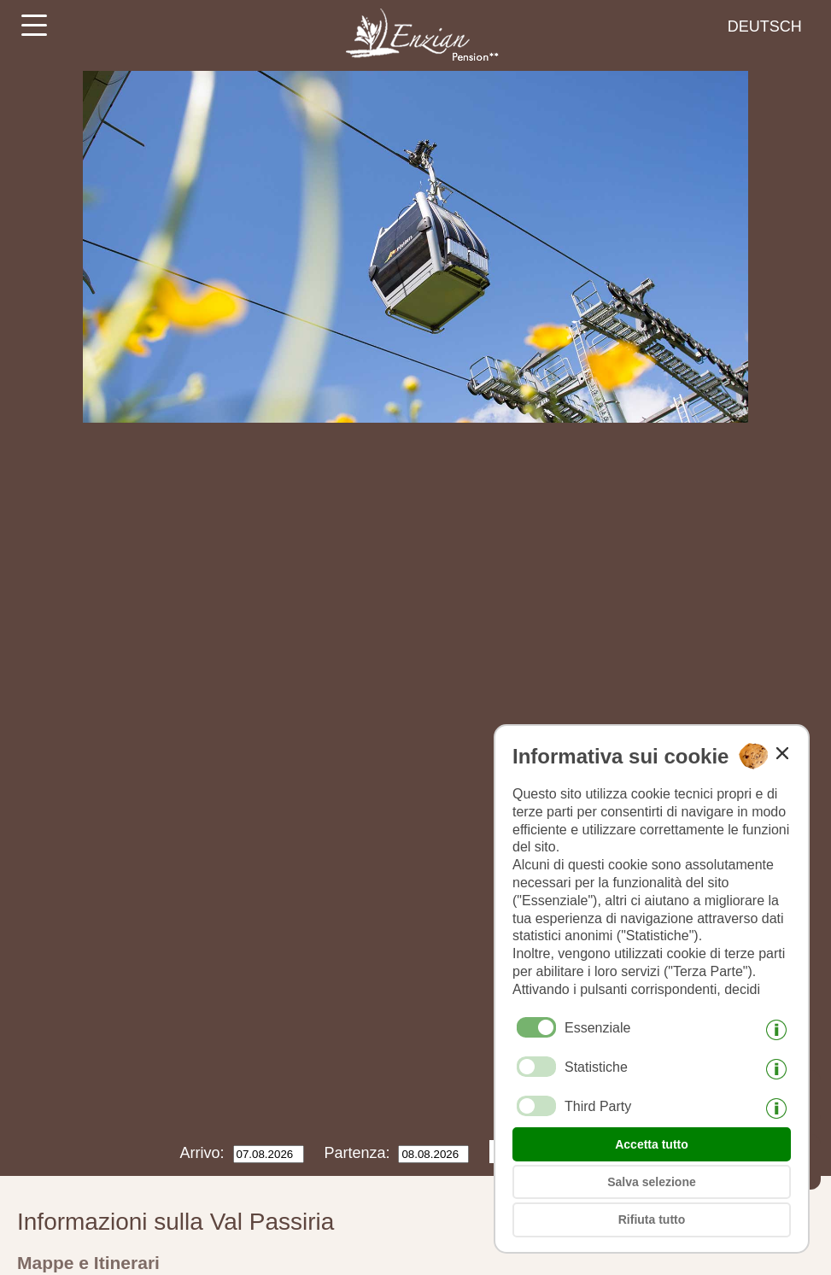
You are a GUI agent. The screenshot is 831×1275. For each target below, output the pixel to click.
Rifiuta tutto (652, 1219)
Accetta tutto (651, 1144)
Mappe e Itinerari (88, 1262)
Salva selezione (651, 1182)
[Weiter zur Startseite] (415, 64)
